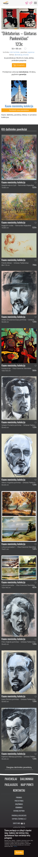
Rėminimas (19, 807)
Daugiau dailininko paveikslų (19, 767)
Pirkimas (19, 797)
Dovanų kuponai (19, 811)
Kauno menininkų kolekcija (19, 106)
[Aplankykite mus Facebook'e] (22, 824)
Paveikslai (11, 779)
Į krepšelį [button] (19, 65)
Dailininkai (26, 779)
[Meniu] (35, 2)
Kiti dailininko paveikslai (14, 129)
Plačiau (15, 846)
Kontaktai (19, 790)
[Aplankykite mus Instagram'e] (24, 824)
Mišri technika (15, 52)
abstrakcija (18, 55)
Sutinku (19, 852)
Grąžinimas (19, 804)
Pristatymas (19, 801)
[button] (25, 48)
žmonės (26, 55)
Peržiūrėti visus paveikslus (19, 110)
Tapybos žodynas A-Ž (19, 819)
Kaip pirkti (27, 784)
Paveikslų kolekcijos (19, 815)
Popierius (31, 52)
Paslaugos (11, 784)
